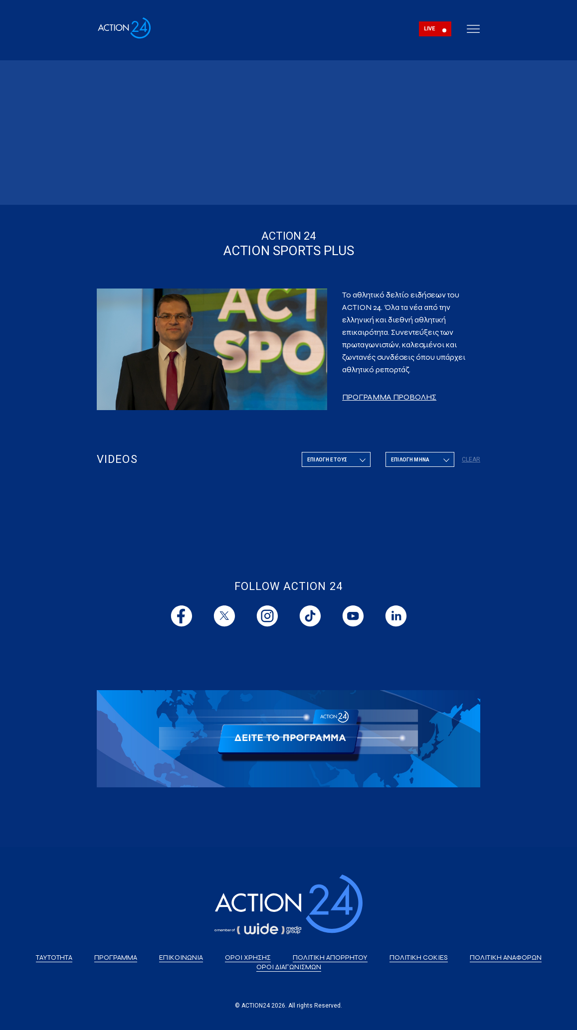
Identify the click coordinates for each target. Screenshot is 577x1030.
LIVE (429, 28)
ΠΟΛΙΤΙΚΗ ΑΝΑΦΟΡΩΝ (506, 957)
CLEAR (471, 459)
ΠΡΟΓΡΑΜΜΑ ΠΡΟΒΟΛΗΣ (389, 397)
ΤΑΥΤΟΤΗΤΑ (54, 957)
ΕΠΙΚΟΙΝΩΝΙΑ (181, 957)
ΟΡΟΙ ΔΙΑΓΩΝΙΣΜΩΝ (288, 967)
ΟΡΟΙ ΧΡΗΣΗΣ (248, 957)
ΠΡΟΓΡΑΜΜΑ (115, 957)
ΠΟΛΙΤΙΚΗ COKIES (418, 957)
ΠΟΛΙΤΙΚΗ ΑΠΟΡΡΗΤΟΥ (330, 957)
